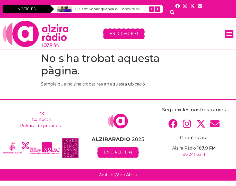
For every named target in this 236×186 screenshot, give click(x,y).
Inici (41, 113)
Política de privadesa (41, 125)
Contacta (41, 119)
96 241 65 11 (194, 154)
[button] (229, 34)
